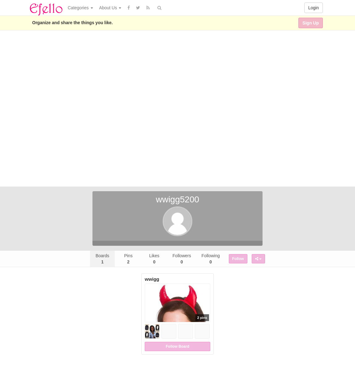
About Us (110, 7)
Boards (102, 258)
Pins (128, 258)
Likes (154, 258)
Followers (182, 258)
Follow (238, 259)
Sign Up (310, 22)
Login (313, 7)
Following (211, 258)
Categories (80, 7)
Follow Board (177, 346)
